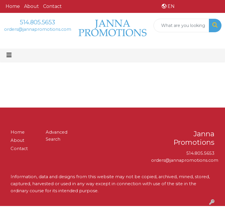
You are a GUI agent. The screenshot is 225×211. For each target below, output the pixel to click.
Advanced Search (56, 136)
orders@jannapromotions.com (37, 29)
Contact (52, 6)
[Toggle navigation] (9, 55)
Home (13, 6)
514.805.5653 (37, 22)
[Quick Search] (181, 25)
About (31, 6)
